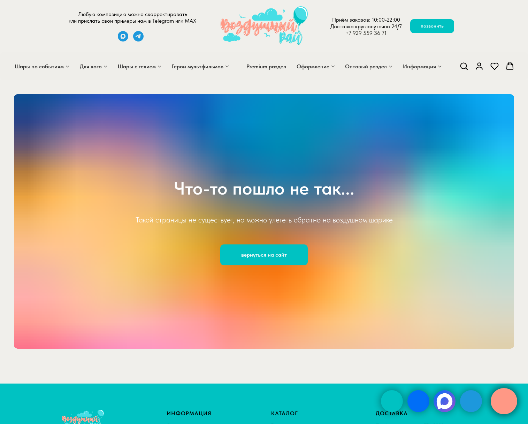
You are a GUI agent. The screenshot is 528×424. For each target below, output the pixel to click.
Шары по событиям (39, 66)
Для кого (91, 66)
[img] (392, 401)
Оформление (313, 66)
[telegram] (138, 40)
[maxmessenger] (123, 40)
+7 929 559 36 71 (366, 33)
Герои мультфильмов (197, 66)
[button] (464, 66)
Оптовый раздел (366, 66)
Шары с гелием (137, 66)
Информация (419, 66)
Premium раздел (266, 66)
